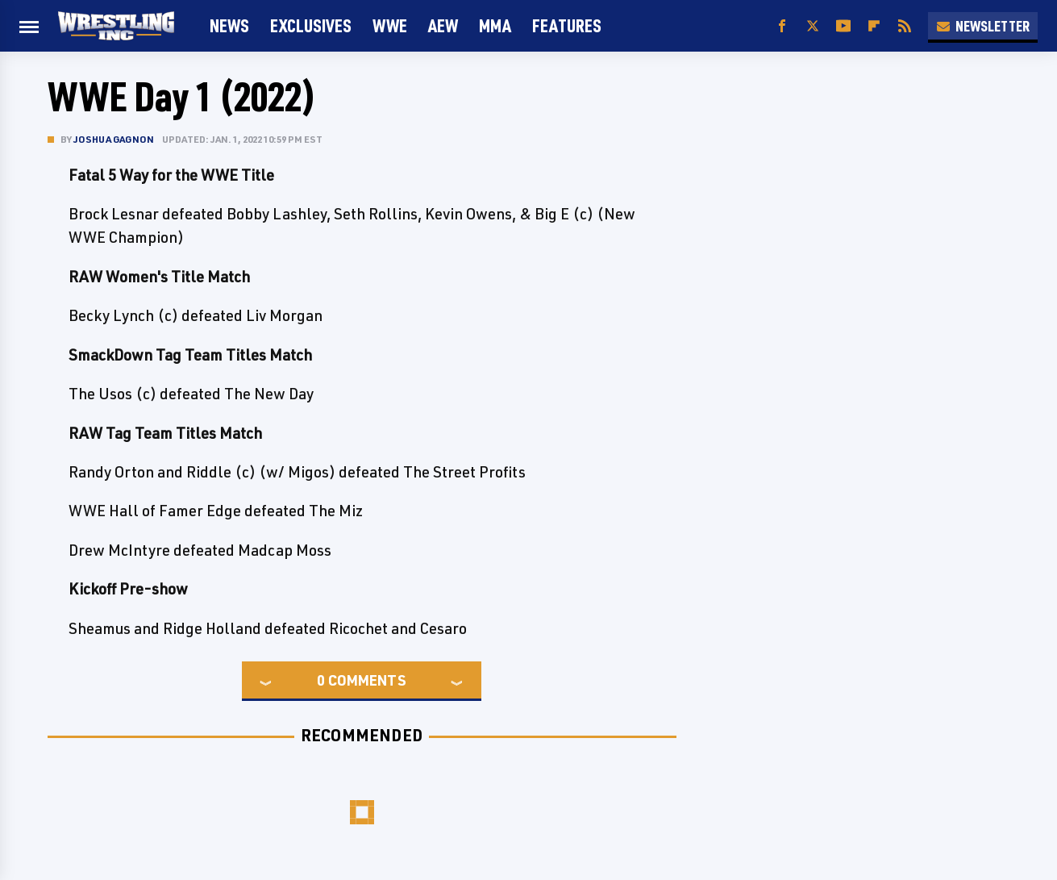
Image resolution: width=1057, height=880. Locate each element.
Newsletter (983, 26)
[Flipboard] (874, 26)
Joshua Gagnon (114, 139)
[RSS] (904, 26)
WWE (389, 25)
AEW (443, 25)
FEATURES (566, 25)
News (229, 25)
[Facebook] (782, 26)
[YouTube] (843, 26)
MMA (495, 25)
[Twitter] (812, 26)
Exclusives (311, 25)
